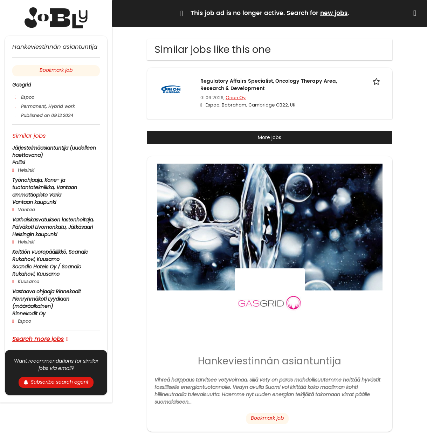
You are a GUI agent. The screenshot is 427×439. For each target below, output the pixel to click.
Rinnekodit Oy (29, 313)
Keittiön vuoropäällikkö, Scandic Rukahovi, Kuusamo (50, 255)
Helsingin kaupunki (34, 234)
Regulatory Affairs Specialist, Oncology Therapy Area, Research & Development (268, 84)
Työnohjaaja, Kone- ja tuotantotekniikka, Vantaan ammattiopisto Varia (44, 187)
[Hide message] (416, 13)
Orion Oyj (236, 98)
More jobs (269, 137)
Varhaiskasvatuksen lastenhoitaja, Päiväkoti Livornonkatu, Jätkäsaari (53, 223)
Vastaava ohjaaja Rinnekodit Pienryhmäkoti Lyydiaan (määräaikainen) (46, 299)
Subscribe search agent (56, 381)
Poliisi (18, 162)
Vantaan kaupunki (34, 202)
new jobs (333, 13)
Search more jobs (38, 339)
